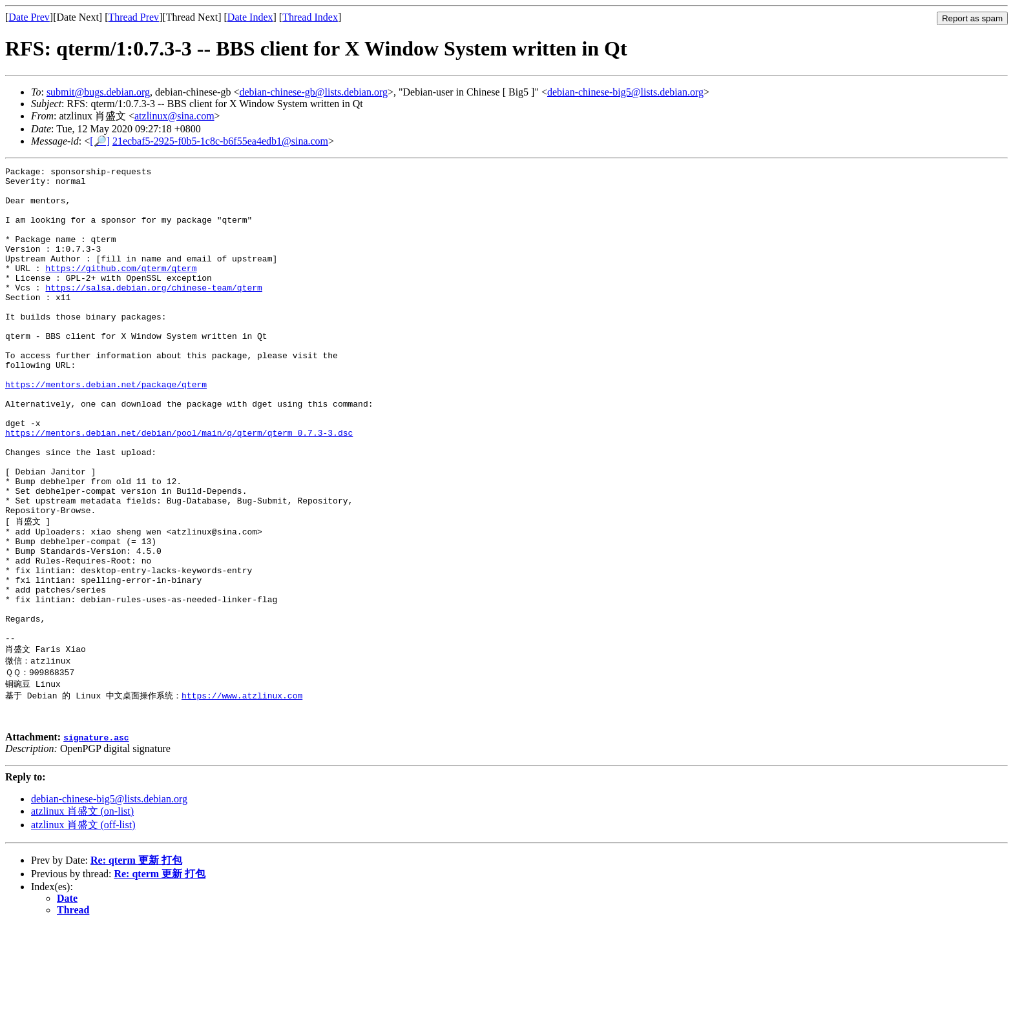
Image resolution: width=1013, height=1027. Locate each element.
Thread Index (310, 17)
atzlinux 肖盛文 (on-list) (82, 911)
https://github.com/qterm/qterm (120, 289)
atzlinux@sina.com (174, 115)
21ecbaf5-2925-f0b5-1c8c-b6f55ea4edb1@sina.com (220, 141)
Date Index (250, 17)
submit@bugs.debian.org (98, 91)
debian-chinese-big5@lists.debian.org (625, 91)
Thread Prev (133, 17)
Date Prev (29, 17)
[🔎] (100, 141)
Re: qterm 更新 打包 (136, 960)
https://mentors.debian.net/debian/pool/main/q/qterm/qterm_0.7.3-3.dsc (179, 487)
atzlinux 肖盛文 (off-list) (83, 925)
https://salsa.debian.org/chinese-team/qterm (153, 312)
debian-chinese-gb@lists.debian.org (313, 91)
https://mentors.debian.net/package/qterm (106, 428)
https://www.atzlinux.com (242, 792)
